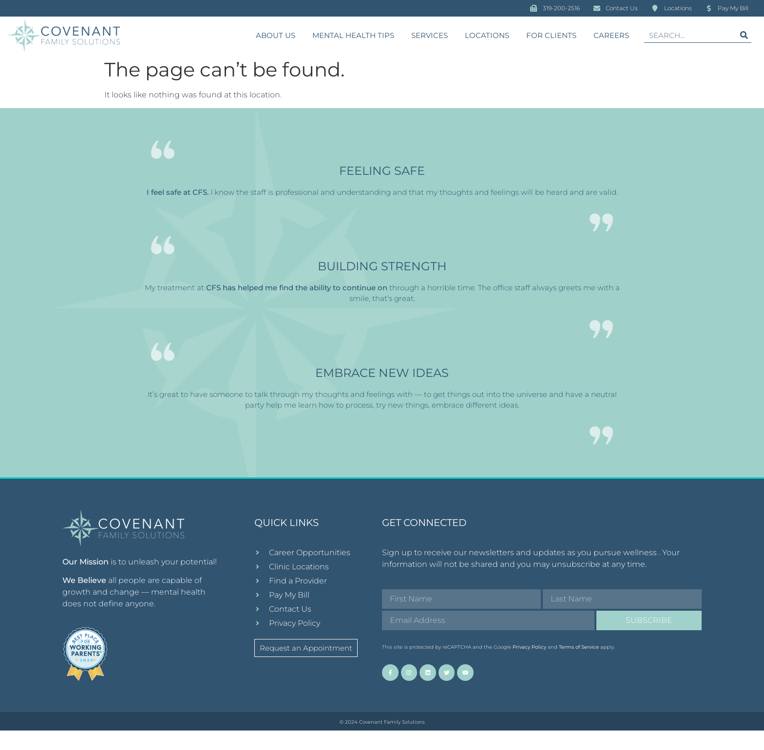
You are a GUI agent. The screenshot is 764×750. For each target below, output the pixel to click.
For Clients (551, 35)
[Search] (744, 35)
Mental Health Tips (353, 35)
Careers (611, 35)
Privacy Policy (529, 667)
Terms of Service (579, 667)
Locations (487, 35)
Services (429, 35)
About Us (275, 35)
